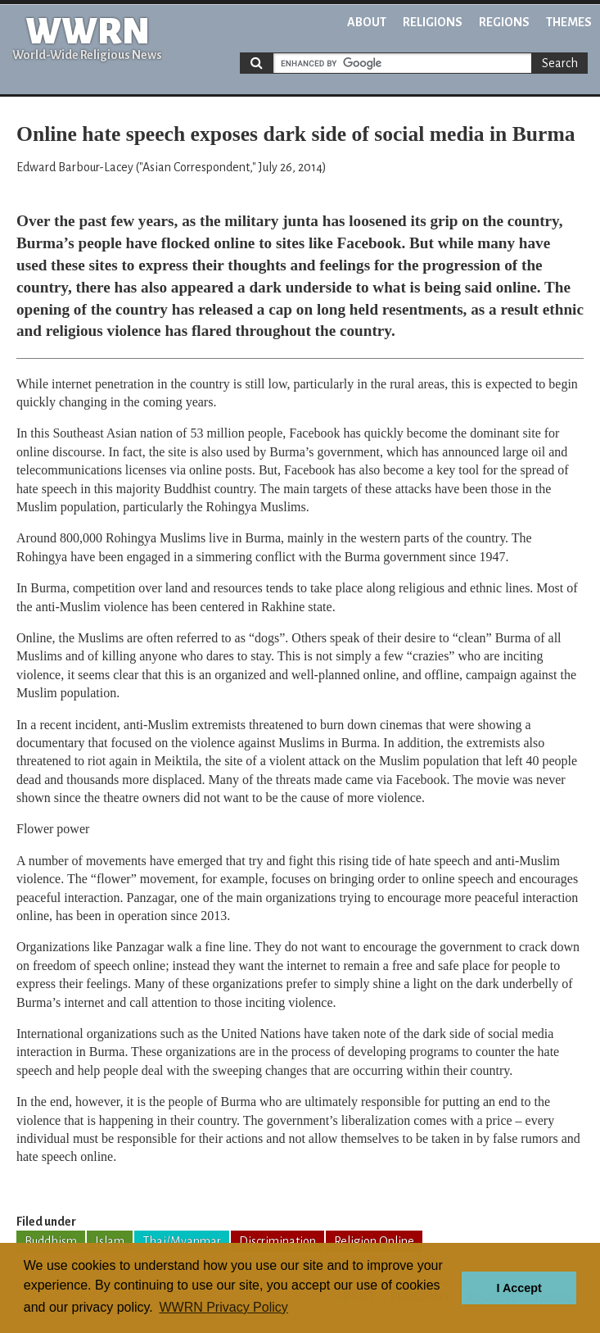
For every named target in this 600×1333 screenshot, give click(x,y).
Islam (109, 1241)
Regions (504, 22)
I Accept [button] (518, 1287)
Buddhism (51, 1241)
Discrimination (277, 1241)
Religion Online (374, 1241)
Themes (569, 22)
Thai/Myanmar (181, 1241)
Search (560, 63)
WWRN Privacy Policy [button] (223, 1307)
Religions (432, 22)
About (366, 22)
